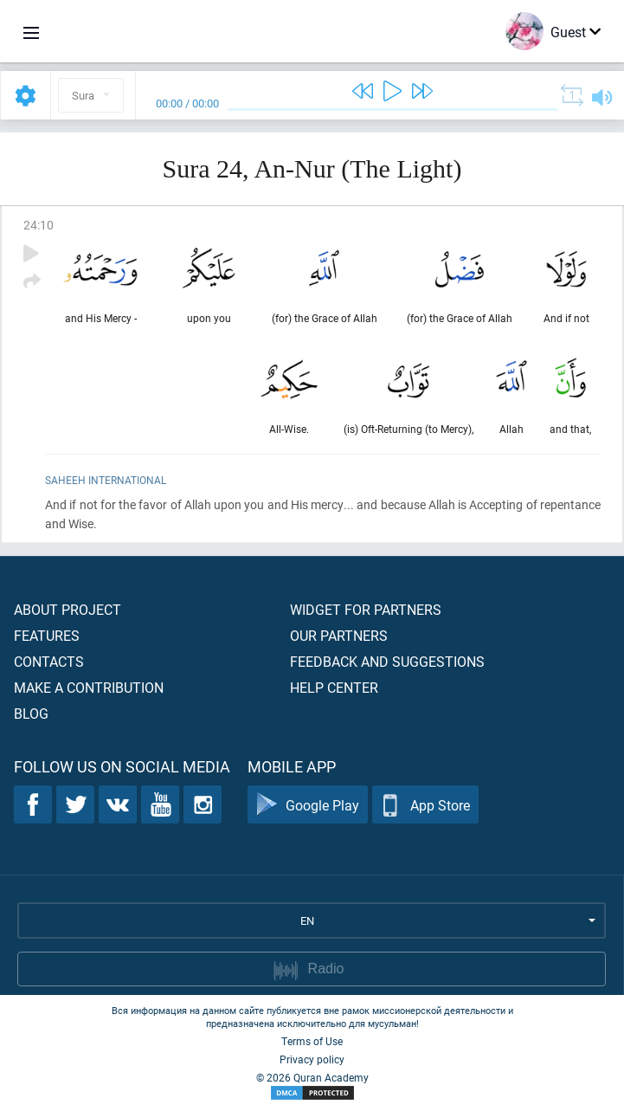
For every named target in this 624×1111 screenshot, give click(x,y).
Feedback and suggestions (387, 661)
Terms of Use (312, 1041)
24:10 (38, 224)
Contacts (49, 661)
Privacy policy (312, 1059)
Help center (334, 687)
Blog (31, 713)
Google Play (307, 804)
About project (67, 609)
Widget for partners (365, 609)
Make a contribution (89, 687)
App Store (425, 804)
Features (47, 635)
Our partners (339, 635)
